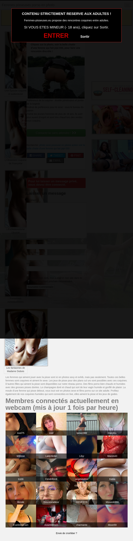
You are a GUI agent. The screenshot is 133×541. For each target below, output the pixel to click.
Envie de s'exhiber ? (66, 533)
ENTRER (56, 35)
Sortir (84, 36)
